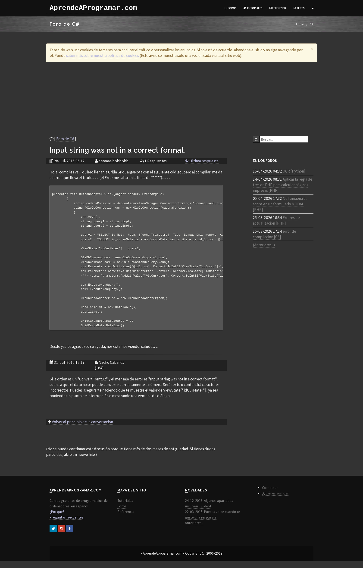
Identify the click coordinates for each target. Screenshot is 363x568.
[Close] (312, 49)
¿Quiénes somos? (275, 500)
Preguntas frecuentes (66, 524)
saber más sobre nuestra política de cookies (102, 55)
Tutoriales (253, 8)
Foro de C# (65, 138)
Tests (299, 8)
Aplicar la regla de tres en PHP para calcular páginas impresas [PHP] (282, 185)
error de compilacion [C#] (274, 234)
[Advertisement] (181, 99)
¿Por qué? (57, 519)
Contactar (270, 495)
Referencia (278, 8)
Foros (231, 8)
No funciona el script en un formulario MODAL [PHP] (280, 204)
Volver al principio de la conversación (82, 429)
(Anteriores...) (264, 244)
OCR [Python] (294, 171)
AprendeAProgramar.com (93, 8)
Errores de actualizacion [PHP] (276, 220)
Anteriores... (194, 530)
